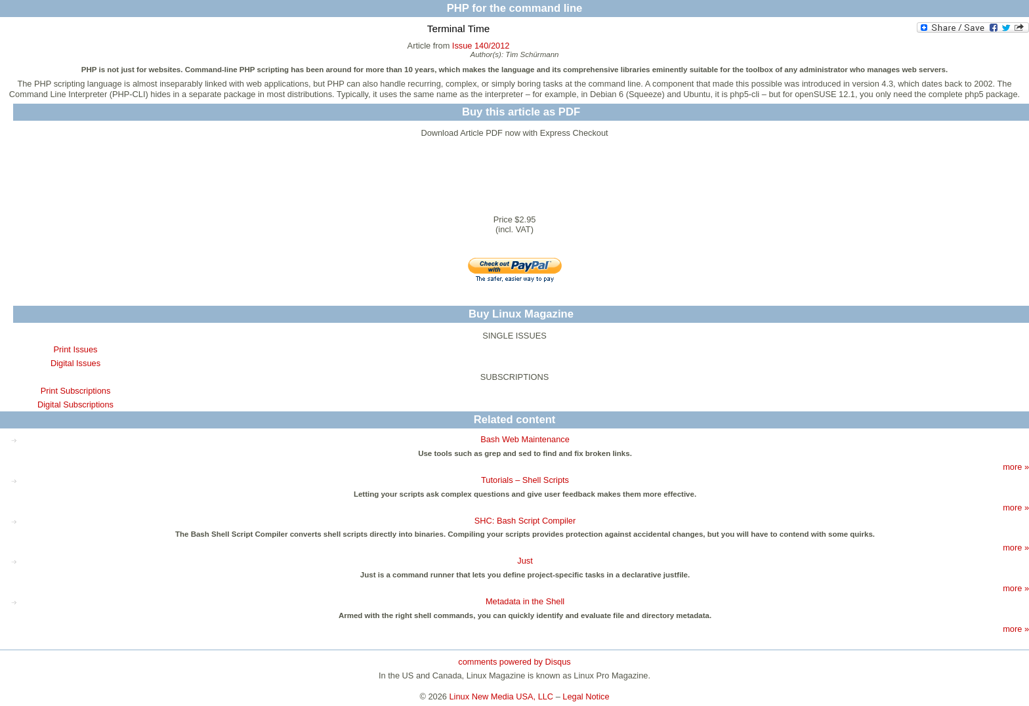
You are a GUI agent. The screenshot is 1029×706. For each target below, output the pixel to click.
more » (1016, 467)
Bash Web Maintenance (525, 439)
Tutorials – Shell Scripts (525, 480)
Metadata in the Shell (525, 601)
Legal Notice (585, 696)
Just (524, 561)
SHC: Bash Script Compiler (525, 521)
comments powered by (514, 662)
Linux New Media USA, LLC (502, 696)
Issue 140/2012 (481, 46)
